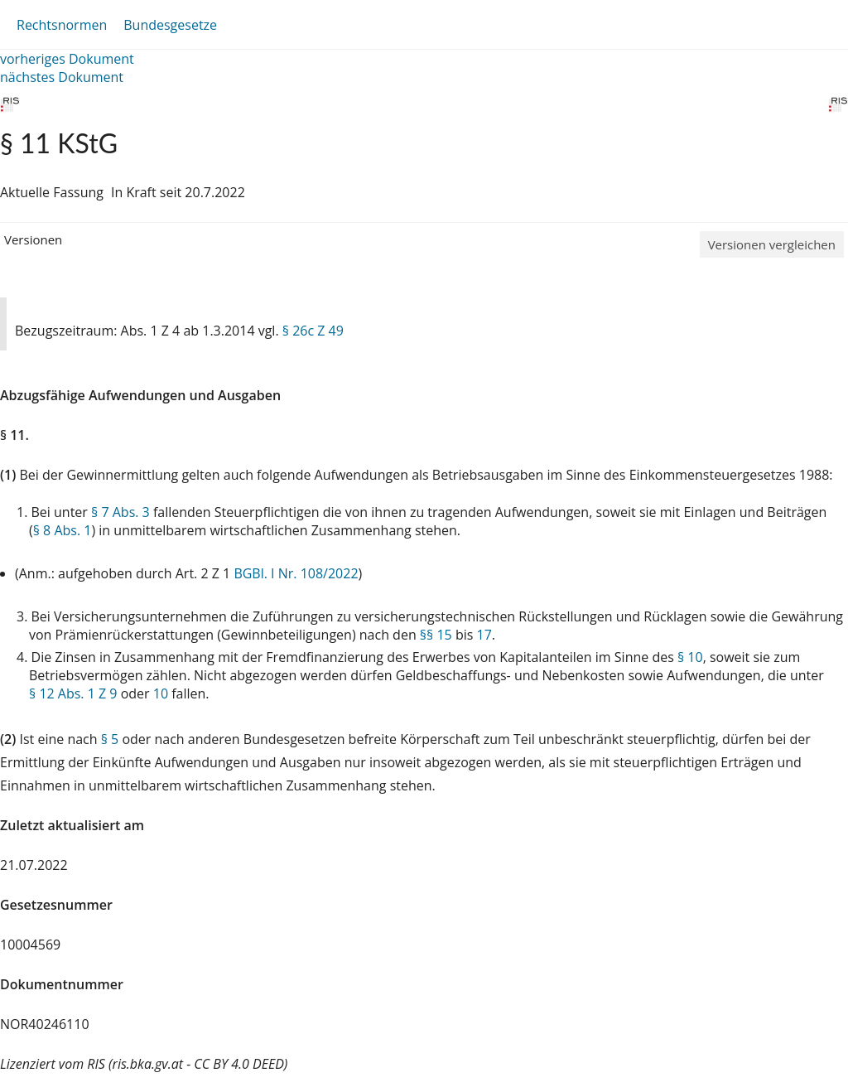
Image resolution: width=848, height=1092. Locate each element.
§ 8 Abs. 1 (62, 530)
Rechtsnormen (62, 25)
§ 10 (690, 657)
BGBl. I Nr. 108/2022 (296, 573)
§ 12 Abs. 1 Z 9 (73, 693)
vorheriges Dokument (67, 59)
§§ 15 (436, 635)
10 (160, 693)
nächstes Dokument (61, 77)
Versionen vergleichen (772, 244)
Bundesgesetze (170, 25)
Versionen (33, 239)
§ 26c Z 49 (313, 330)
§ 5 (110, 739)
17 (484, 635)
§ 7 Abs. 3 (120, 512)
